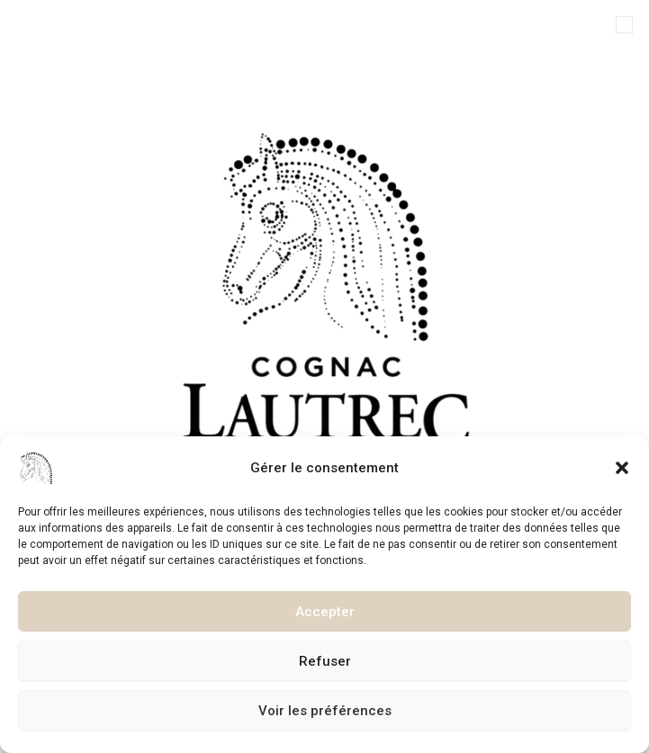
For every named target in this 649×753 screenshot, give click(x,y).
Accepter (325, 612)
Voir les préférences (325, 711)
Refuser (325, 661)
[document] (324, 376)
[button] (622, 468)
